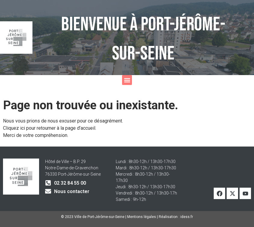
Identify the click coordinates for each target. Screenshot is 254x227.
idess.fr (186, 217)
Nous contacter (71, 191)
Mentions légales (141, 217)
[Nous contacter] (48, 191)
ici (23, 128)
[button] (127, 80)
